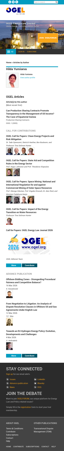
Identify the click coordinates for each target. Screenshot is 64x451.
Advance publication (19, 383)
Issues (12, 379)
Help (8, 441)
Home (8, 62)
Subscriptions (12, 434)
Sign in (21, 51)
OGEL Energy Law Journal (18, 12)
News (12, 387)
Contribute (29, 265)
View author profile (27, 77)
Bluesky (13, 1)
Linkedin (9, 1)
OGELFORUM (23, 398)
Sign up (9, 374)
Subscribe (31, 51)
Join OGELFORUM (48, 38)
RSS (39, 387)
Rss (16, 1)
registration (26, 407)
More (13, 265)
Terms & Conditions (14, 428)
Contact (9, 438)
